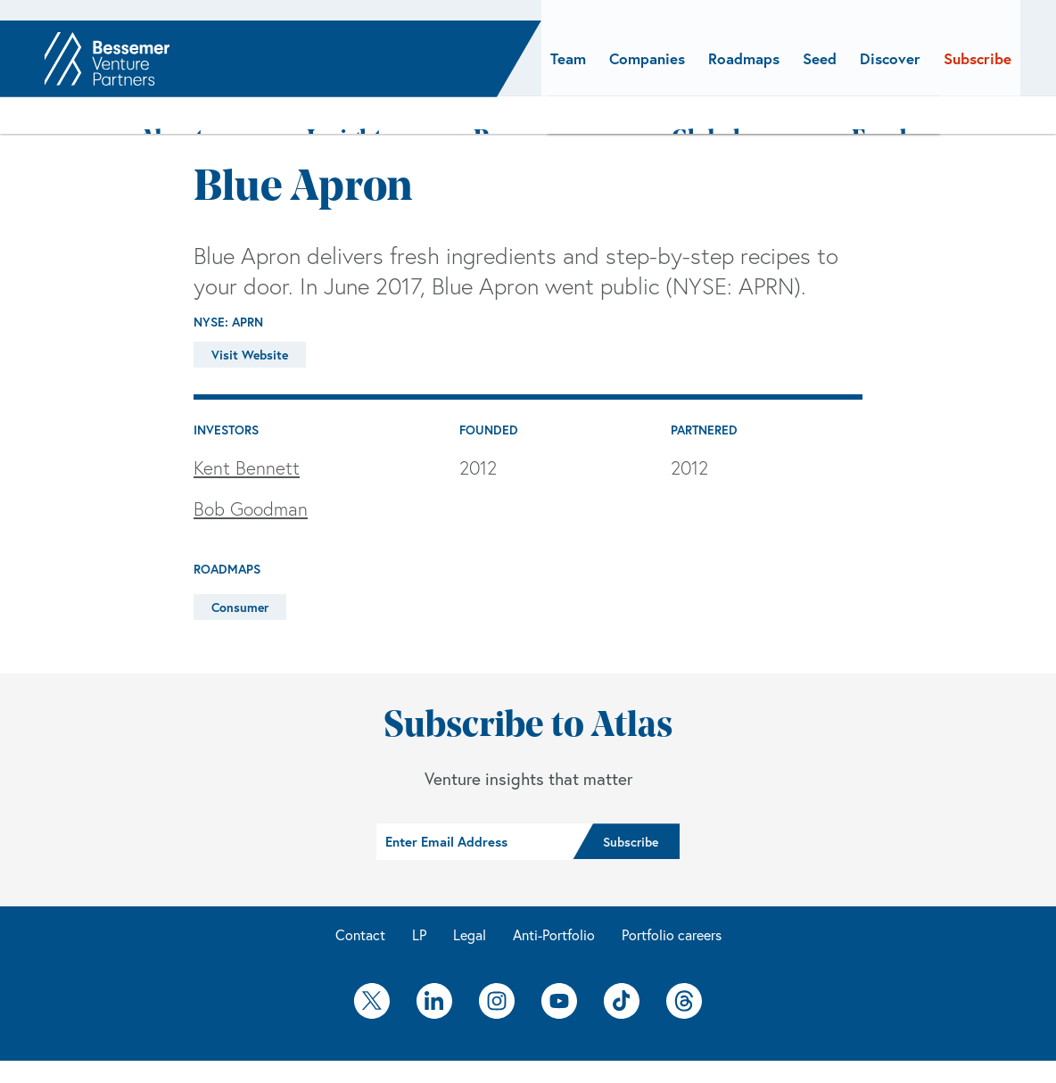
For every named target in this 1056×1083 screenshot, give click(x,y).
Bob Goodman (251, 467)
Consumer (239, 566)
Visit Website (249, 313)
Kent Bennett (247, 427)
